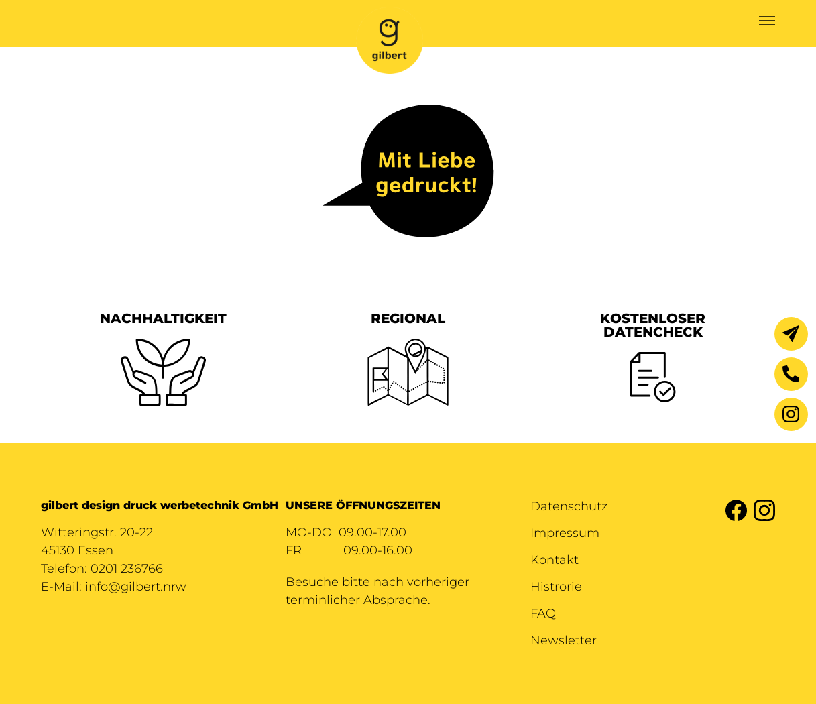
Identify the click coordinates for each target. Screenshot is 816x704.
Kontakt (554, 560)
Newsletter (563, 640)
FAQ (543, 613)
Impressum (564, 533)
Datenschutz (568, 506)
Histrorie (556, 586)
